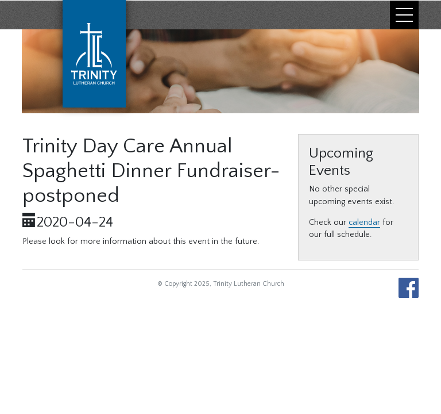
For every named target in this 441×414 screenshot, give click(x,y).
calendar (364, 222)
